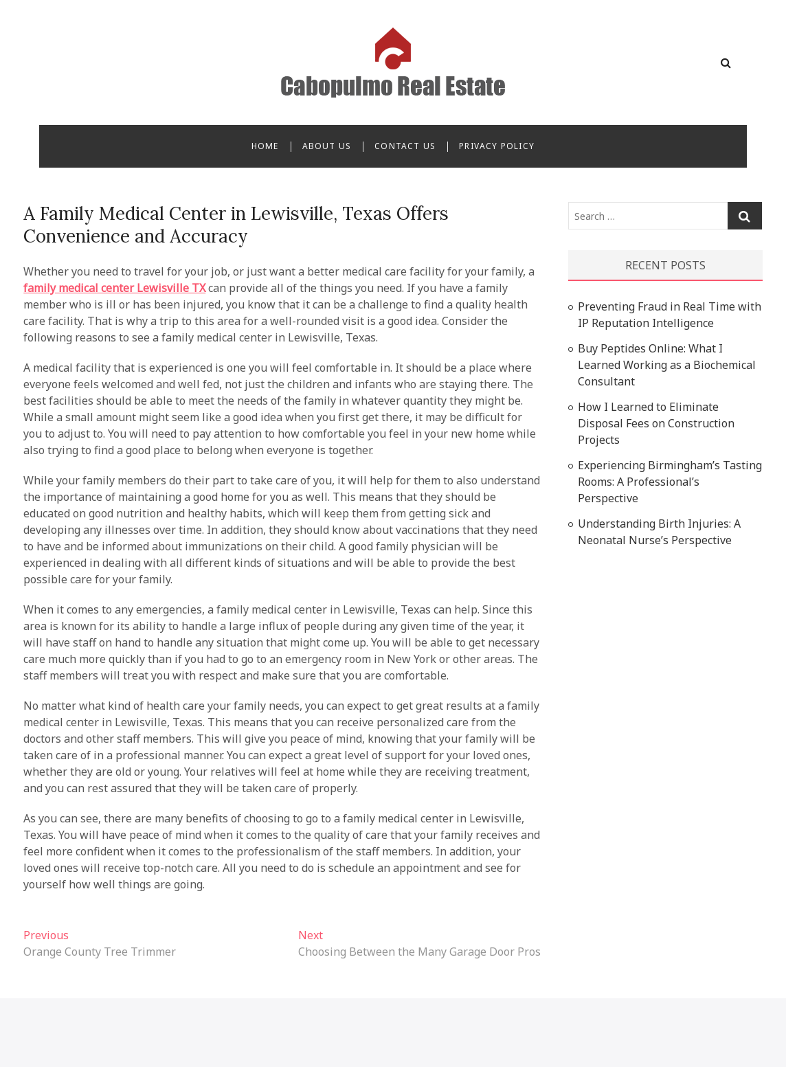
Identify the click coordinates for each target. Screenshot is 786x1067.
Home (265, 146)
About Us (327, 146)
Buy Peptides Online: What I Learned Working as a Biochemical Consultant (667, 365)
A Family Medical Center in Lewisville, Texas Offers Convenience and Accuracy (236, 224)
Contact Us (405, 146)
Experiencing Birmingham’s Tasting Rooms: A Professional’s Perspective (670, 482)
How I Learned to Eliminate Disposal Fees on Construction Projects (656, 423)
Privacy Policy (497, 146)
